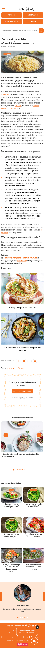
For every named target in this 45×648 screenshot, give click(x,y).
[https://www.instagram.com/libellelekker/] (29, 626)
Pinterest (25, 258)
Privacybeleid (22, 398)
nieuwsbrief (22, 260)
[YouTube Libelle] (33, 626)
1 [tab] (17, 617)
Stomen (21, 368)
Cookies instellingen (9, 637)
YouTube (33, 258)
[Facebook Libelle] (26, 626)
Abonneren (10, 640)
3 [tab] (22, 617)
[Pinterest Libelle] (36, 626)
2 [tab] (20, 617)
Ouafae (18, 105)
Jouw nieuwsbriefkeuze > (22, 391)
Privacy (11, 633)
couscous (5, 94)
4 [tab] (24, 617)
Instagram (17, 258)
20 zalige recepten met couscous (22, 307)
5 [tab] (27, 617)
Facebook (8, 258)
